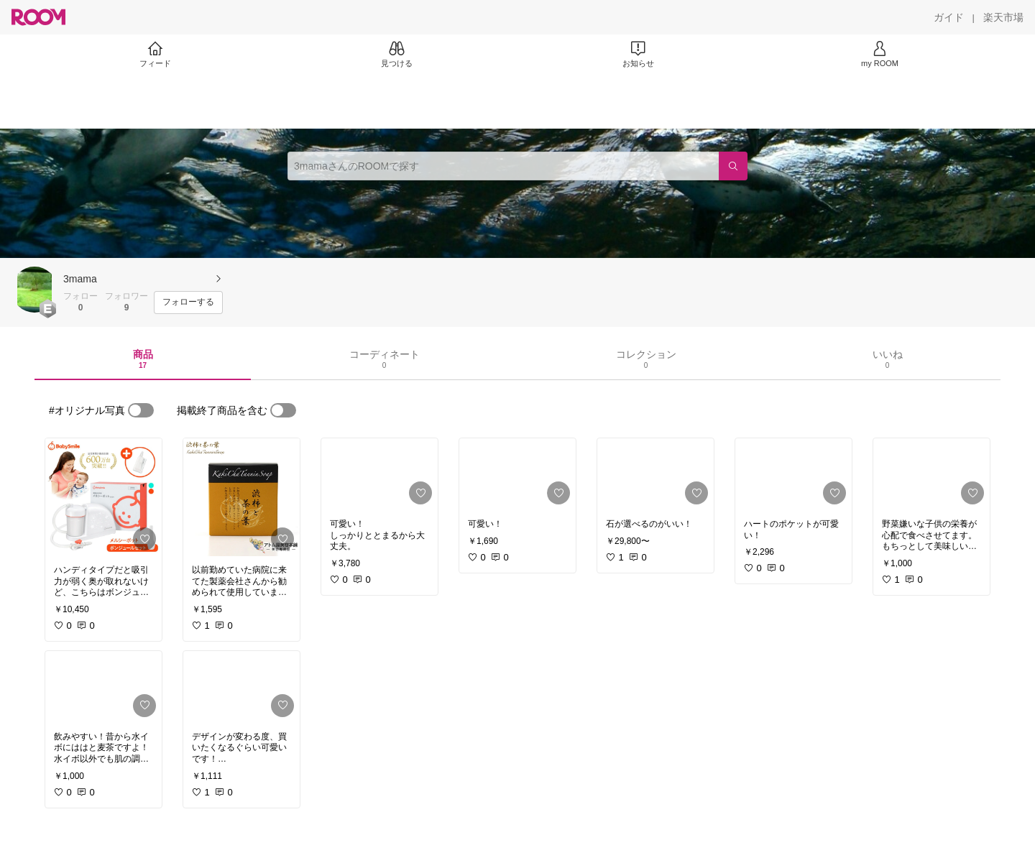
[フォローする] (188, 302)
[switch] (141, 410)
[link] (103, 497)
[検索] (733, 166)
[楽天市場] (1003, 17)
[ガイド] (949, 17)
